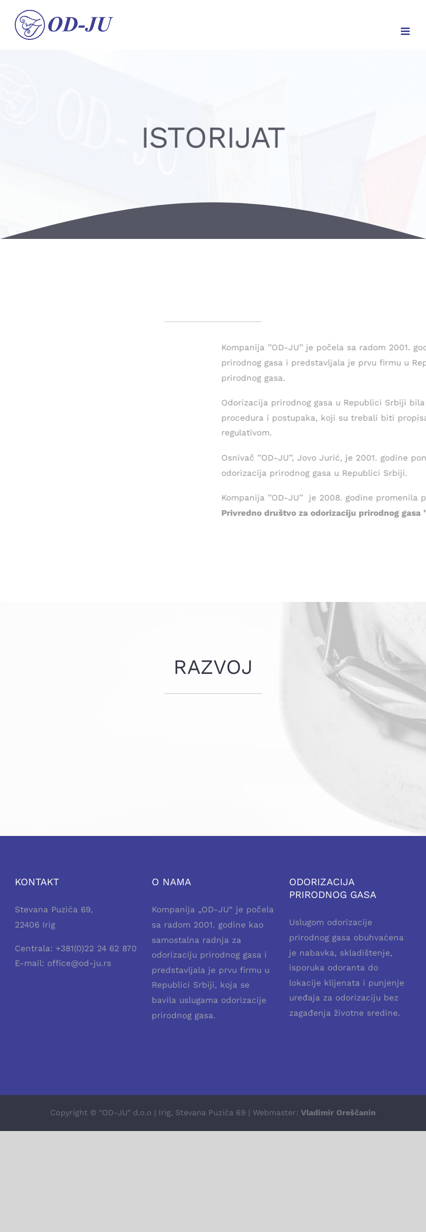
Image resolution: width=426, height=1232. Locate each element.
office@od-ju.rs (79, 963)
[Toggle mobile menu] (406, 31)
